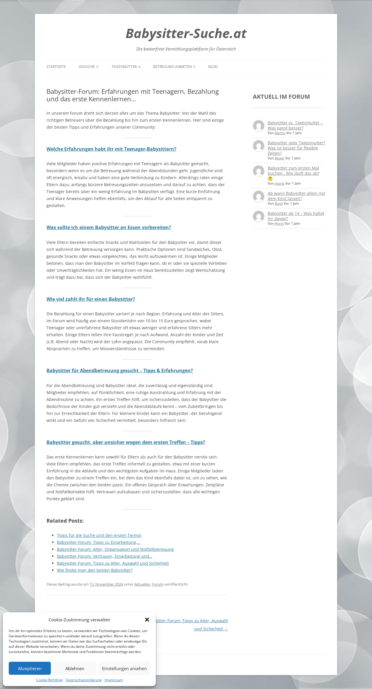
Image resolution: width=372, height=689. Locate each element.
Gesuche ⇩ (89, 66)
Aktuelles (142, 584)
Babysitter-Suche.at (186, 33)
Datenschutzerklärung (84, 679)
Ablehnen (74, 668)
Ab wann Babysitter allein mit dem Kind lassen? (296, 195)
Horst (279, 223)
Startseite (56, 66)
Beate (279, 158)
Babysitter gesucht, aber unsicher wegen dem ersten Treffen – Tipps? (125, 442)
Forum (157, 584)
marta (280, 183)
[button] (147, 620)
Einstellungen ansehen (124, 668)
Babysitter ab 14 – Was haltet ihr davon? (296, 216)
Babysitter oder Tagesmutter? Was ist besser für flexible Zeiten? (296, 148)
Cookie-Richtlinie (49, 679)
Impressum (114, 679)
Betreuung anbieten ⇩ (174, 66)
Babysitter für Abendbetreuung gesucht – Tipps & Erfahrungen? (119, 370)
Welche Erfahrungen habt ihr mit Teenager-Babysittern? (111, 149)
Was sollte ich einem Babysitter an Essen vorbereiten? (108, 227)
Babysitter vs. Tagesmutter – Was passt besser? (295, 125)
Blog (213, 66)
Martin (280, 132)
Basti (279, 203)
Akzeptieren (30, 668)
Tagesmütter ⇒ (126, 66)
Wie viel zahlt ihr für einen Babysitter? (90, 299)
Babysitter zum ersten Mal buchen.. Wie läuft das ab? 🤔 (293, 173)
